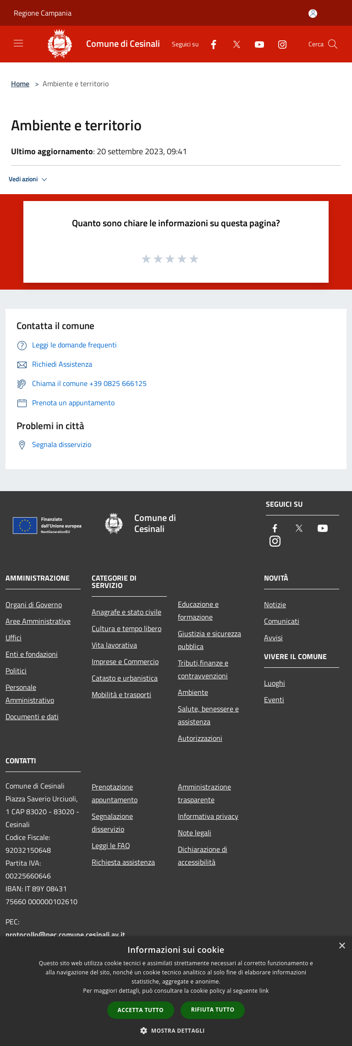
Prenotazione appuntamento (115, 793)
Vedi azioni (29, 179)
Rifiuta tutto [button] (213, 1009)
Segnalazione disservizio (112, 822)
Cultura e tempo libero (126, 628)
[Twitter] (233, 44)
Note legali (194, 832)
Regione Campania (43, 12)
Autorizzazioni (200, 738)
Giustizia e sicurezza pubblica (209, 640)
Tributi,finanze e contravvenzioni (203, 669)
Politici (16, 670)
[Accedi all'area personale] (312, 13)
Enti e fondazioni (32, 654)
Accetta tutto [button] (141, 1010)
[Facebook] (210, 44)
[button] (176, 1030)
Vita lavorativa (114, 644)
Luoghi (274, 682)
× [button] (341, 946)
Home (20, 83)
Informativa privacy (208, 816)
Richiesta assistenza (123, 861)
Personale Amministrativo (30, 693)
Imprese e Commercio (125, 661)
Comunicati (281, 620)
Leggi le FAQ (111, 845)
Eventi (274, 699)
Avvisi (273, 637)
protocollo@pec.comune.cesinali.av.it (65, 934)
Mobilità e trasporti (121, 694)
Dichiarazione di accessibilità (202, 855)
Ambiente (193, 692)
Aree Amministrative (38, 620)
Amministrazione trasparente (204, 793)
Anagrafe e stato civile (126, 611)
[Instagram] (279, 44)
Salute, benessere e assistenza (208, 715)
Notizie (275, 604)
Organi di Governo (34, 604)
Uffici (14, 637)
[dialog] (176, 991)
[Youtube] (256, 44)
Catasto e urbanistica (125, 677)
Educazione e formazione (198, 610)
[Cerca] (332, 44)
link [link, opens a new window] (264, 991)
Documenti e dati (32, 716)
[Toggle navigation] (18, 43)
